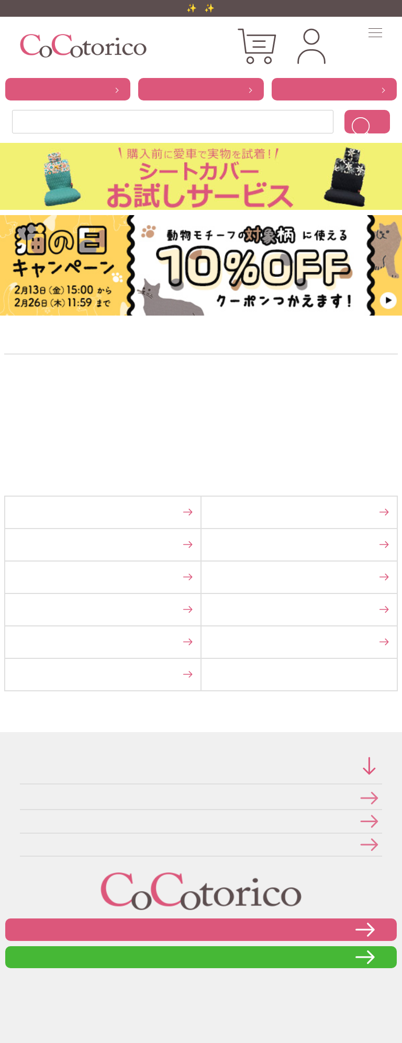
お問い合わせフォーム (201, 929)
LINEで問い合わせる (201, 956)
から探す (68, 88)
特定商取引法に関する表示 (23, 797)
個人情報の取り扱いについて (23, 820)
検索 (367, 121)
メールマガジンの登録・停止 (23, 844)
